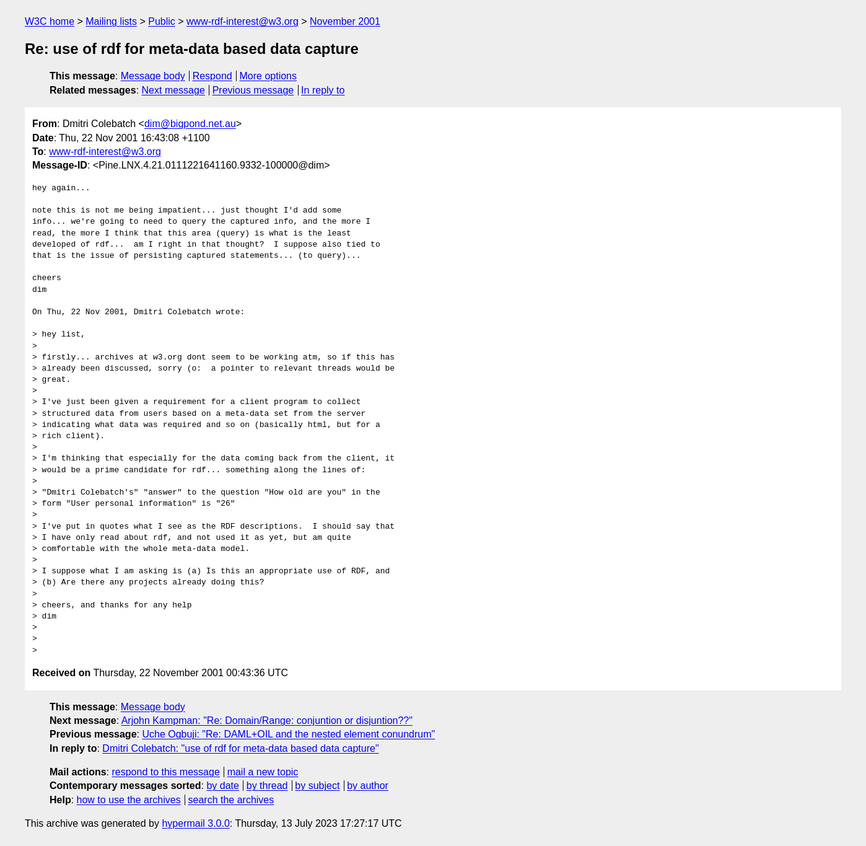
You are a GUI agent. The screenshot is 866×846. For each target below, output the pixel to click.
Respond (212, 76)
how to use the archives (129, 800)
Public (161, 21)
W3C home (49, 21)
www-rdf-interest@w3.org (242, 21)
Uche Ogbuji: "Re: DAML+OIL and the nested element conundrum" (288, 734)
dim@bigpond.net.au (190, 123)
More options (268, 76)
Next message (173, 90)
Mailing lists (111, 21)
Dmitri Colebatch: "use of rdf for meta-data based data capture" (240, 748)
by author (367, 785)
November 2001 (345, 21)
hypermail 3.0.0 (195, 823)
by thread (267, 785)
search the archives (231, 800)
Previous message (253, 90)
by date (222, 785)
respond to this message (165, 772)
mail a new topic (263, 772)
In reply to (322, 90)
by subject (317, 785)
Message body (153, 76)
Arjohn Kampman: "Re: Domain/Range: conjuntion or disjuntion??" (267, 720)
